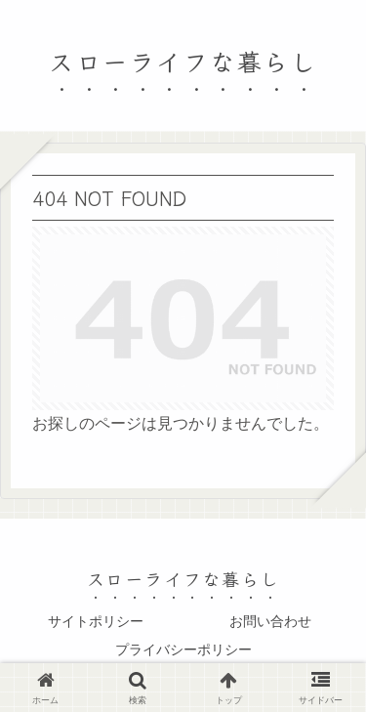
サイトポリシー (95, 621)
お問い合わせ (270, 621)
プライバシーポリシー (183, 649)
